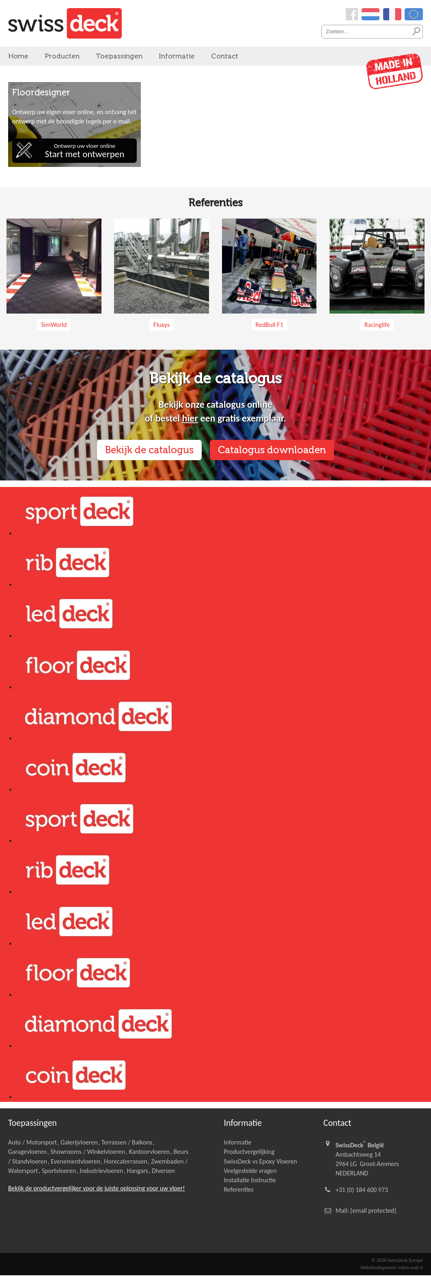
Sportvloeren (59, 1171)
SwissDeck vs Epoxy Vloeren (260, 1161)
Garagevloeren (27, 1151)
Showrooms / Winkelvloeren (87, 1151)
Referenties (238, 1189)
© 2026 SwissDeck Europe (397, 1260)
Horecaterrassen (125, 1161)
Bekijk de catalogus (149, 450)
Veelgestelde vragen (250, 1171)
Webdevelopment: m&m (391, 1267)
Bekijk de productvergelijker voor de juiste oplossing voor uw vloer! (96, 1188)
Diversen (163, 1171)
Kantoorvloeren (149, 1151)
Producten (62, 56)
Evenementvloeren (75, 1161)
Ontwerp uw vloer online (85, 151)
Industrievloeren (101, 1171)
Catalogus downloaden (272, 450)
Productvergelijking (249, 1151)
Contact (224, 56)
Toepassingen (119, 56)
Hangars (137, 1171)
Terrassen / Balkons (126, 1142)
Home (18, 56)
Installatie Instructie (250, 1180)
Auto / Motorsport (32, 1142)
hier (190, 418)
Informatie (177, 56)
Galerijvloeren (79, 1142)
